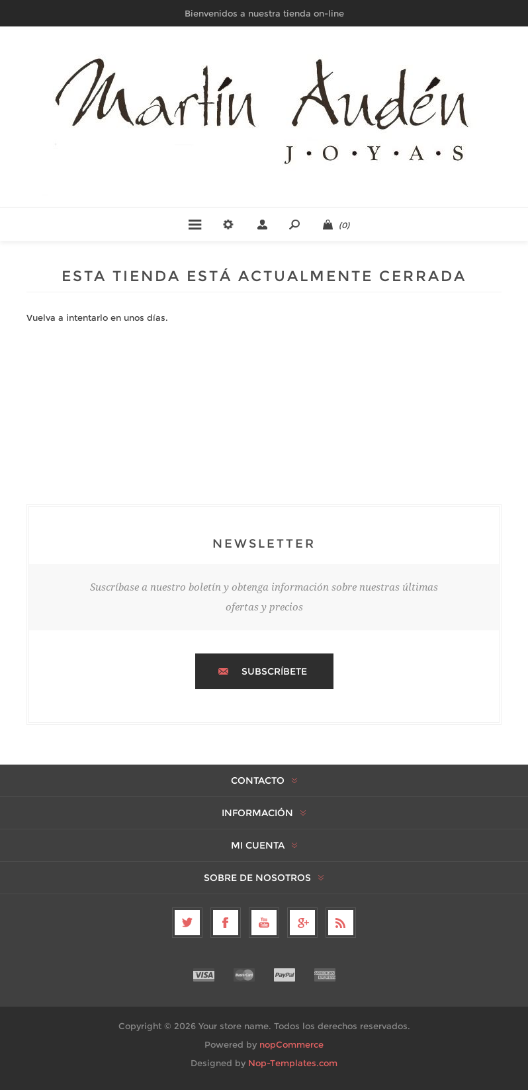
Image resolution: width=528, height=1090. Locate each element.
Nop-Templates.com (292, 1063)
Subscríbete (274, 671)
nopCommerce (291, 1044)
